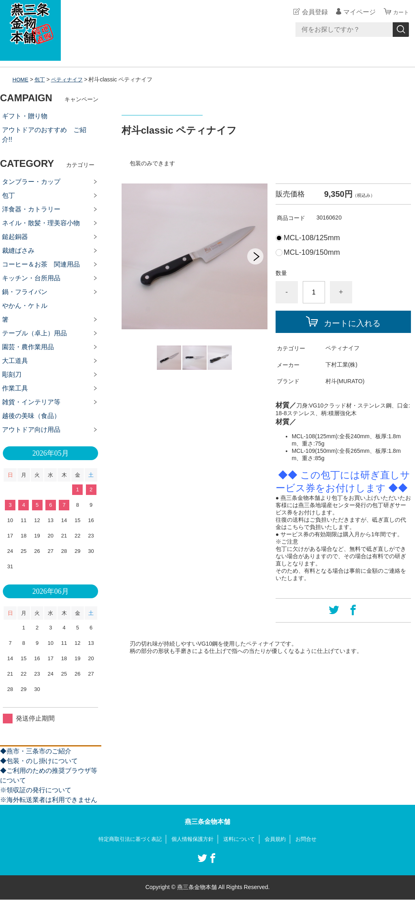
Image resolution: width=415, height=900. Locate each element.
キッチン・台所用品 (31, 278)
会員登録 (311, 12)
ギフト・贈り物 (24, 116)
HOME (21, 79)
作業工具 (15, 388)
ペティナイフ (70, 79)
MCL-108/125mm (312, 238)
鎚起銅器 (15, 236)
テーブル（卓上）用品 (34, 333)
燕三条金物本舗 (207, 821)
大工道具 (15, 360)
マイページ (356, 12)
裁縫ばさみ (18, 250)
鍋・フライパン (24, 291)
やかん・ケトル (24, 305)
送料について (242, 839)
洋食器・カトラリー (31, 209)
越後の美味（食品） (31, 415)
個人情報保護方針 (192, 839)
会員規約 (279, 839)
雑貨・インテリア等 (31, 402)
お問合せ (312, 839)
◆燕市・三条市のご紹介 (35, 751)
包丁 (41, 79)
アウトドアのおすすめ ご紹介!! (44, 134)
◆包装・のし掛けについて (39, 760)
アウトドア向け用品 (31, 429)
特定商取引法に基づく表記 (126, 839)
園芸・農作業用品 (28, 346)
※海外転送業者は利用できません (48, 799)
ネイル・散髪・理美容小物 (41, 223)
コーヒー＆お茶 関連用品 (41, 264)
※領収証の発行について (35, 790)
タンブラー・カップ (31, 181)
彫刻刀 (11, 374)
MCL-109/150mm (312, 252)
